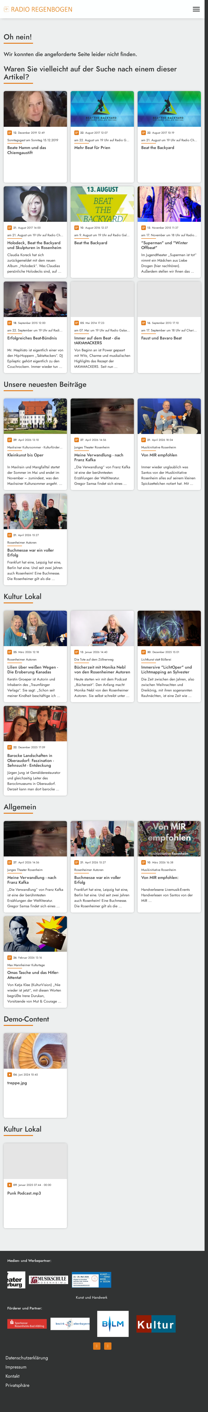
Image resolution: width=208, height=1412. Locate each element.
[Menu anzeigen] (196, 9)
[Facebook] (96, 1346)
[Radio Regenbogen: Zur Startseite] (38, 9)
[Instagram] (107, 1346)
